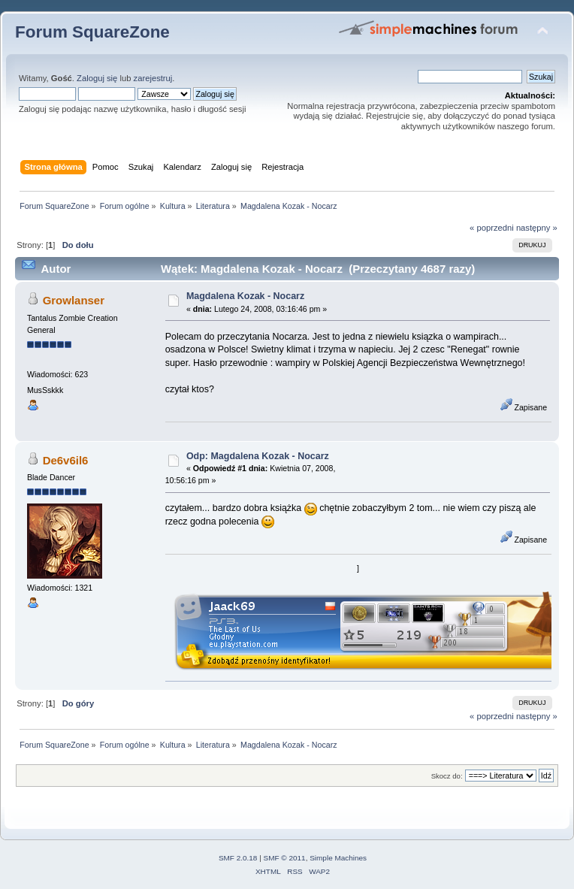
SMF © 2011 (285, 858)
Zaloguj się (97, 78)
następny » (536, 227)
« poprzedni (492, 227)
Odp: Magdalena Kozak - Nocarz (257, 456)
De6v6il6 (66, 460)
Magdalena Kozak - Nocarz (245, 296)
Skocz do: (447, 776)
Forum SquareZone (92, 32)
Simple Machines (338, 858)
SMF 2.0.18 (238, 858)
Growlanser (73, 300)
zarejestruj (153, 78)
